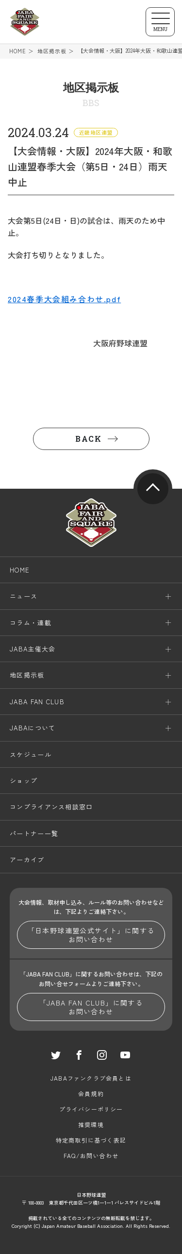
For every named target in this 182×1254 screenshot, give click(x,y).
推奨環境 (91, 1124)
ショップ (23, 780)
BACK (88, 438)
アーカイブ (27, 859)
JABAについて (32, 727)
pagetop (152, 488)
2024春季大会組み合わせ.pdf (64, 299)
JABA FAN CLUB (37, 701)
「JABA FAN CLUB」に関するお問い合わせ (91, 1007)
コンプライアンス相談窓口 (51, 807)
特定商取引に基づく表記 (91, 1140)
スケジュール (30, 754)
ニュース (23, 596)
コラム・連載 (30, 622)
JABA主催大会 (32, 648)
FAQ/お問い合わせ (91, 1155)
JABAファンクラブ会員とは (91, 1078)
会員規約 (91, 1093)
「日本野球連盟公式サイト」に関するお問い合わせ (91, 935)
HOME (17, 51)
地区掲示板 (52, 51)
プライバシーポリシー (91, 1109)
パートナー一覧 (34, 833)
